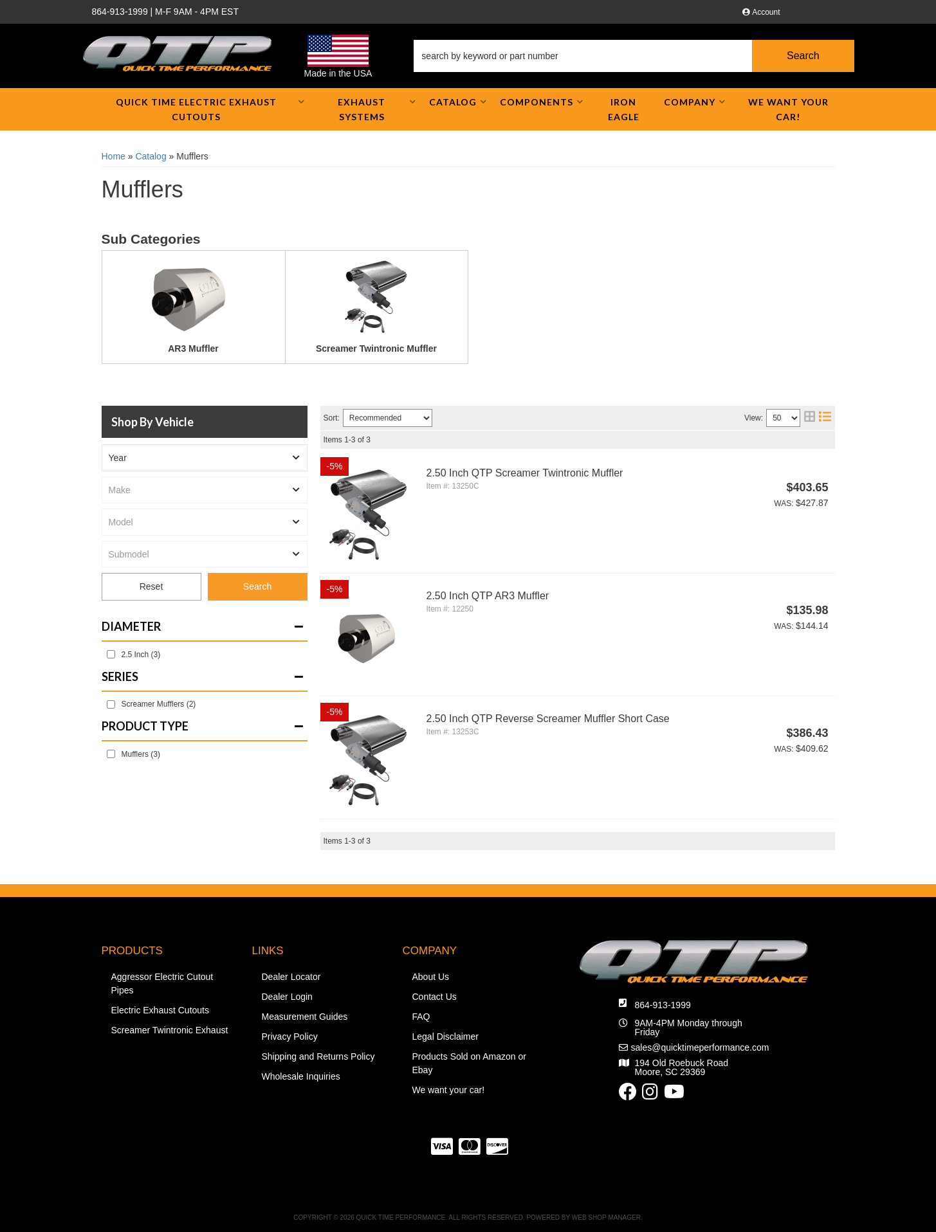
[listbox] (204, 457)
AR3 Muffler (193, 348)
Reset (151, 587)
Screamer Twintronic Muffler (376, 348)
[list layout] (825, 418)
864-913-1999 (663, 1005)
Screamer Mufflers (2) (159, 704)
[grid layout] (809, 418)
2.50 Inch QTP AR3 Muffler (488, 595)
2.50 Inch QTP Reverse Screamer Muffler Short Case (548, 718)
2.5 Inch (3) (141, 654)
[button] (634, 56)
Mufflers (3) (141, 754)
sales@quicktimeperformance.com (700, 1047)
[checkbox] (111, 654)
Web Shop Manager (606, 1217)
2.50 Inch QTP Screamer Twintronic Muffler (525, 472)
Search (257, 586)
